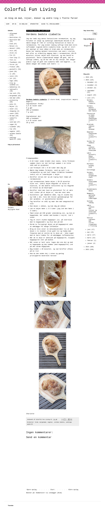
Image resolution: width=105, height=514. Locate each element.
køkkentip (13, 87)
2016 (88, 77)
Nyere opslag (31, 489)
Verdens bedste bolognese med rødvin (92, 108)
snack (12, 113)
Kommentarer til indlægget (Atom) (49, 493)
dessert (12, 48)
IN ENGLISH (23, 24)
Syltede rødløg (90, 202)
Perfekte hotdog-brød (90, 165)
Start (52, 489)
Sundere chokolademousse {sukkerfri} (92, 183)
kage (11, 81)
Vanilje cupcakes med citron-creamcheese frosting (92, 222)
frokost (12, 67)
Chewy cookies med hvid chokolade (91, 148)
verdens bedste (59, 422)
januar (90, 243)
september (91, 91)
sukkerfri (13, 118)
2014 (88, 247)
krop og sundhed (12, 84)
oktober (90, 88)
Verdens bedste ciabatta (91, 101)
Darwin (12, 46)
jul (11, 78)
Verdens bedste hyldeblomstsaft (92, 175)
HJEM (7, 24)
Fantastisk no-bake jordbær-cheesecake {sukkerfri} (92, 118)
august (90, 95)
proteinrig (14, 100)
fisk (11, 60)
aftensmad (13, 33)
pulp (11, 104)
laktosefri (14, 89)
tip (11, 129)
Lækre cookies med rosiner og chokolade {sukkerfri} (92, 210)
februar (90, 240)
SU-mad (12, 116)
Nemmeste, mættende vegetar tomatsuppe (92, 196)
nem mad (12, 98)
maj (89, 232)
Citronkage (91, 170)
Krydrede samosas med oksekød (90, 127)
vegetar (50, 422)
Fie (11, 55)
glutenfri (13, 69)
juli (89, 98)
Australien (14, 37)
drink (12, 53)
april (89, 235)
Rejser (12, 106)
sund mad (13, 122)
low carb (13, 93)
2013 (88, 249)
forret (12, 64)
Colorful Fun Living (30, 9)
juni (89, 229)
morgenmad (43, 422)
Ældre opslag (73, 489)
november (91, 85)
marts (89, 238)
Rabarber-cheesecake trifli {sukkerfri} (92, 135)
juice (12, 76)
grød (11, 71)
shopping (13, 111)
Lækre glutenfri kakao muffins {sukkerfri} (92, 157)
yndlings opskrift (13, 138)
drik (11, 51)
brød (36, 422)
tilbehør (13, 127)
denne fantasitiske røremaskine (54, 39)
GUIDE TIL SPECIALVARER (50, 24)
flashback (13, 62)
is (10, 74)
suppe (12, 124)
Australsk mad (15, 40)
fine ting (13, 57)
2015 (88, 80)
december (91, 82)
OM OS (14, 24)
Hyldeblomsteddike (92, 190)
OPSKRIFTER (34, 24)
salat (12, 109)
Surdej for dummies (91, 142)
